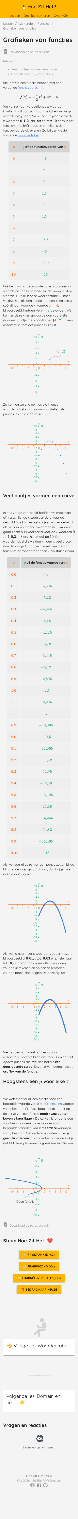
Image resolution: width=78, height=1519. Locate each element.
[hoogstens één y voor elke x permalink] (7, 1088)
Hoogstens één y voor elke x (32, 74)
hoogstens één (51, 1104)
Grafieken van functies (19, 28)
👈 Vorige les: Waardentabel (37, 1346)
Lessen (14, 16)
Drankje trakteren (37, 16)
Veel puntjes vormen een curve (34, 69)
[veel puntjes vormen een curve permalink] (7, 502)
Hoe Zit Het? (39, 6)
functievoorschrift (31, 87)
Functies (44, 24)
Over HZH (61, 16)
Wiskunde (25, 24)
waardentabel (28, 135)
